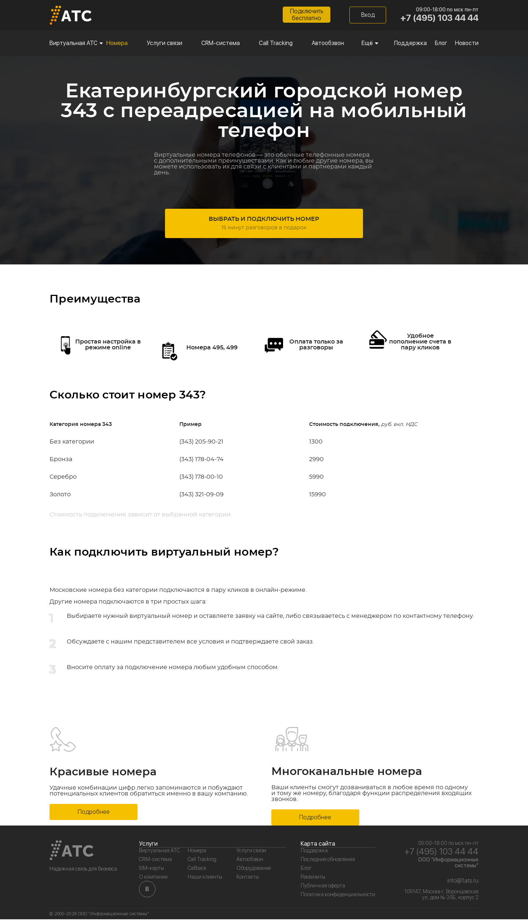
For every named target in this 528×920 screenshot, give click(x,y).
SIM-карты (151, 869)
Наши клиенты (205, 877)
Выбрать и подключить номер (264, 227)
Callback (197, 869)
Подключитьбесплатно (306, 15)
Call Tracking (276, 43)
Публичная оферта (323, 886)
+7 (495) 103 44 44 (439, 18)
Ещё (367, 43)
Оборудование (253, 869)
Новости (466, 43)
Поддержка (410, 43)
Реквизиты (313, 877)
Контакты (247, 877)
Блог (441, 43)
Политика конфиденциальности (338, 895)
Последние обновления (328, 860)
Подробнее (94, 812)
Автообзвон (328, 43)
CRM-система (220, 43)
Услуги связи (164, 43)
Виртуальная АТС (74, 43)
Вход (368, 15)
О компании (153, 877)
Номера (117, 43)
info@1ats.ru (462, 881)
